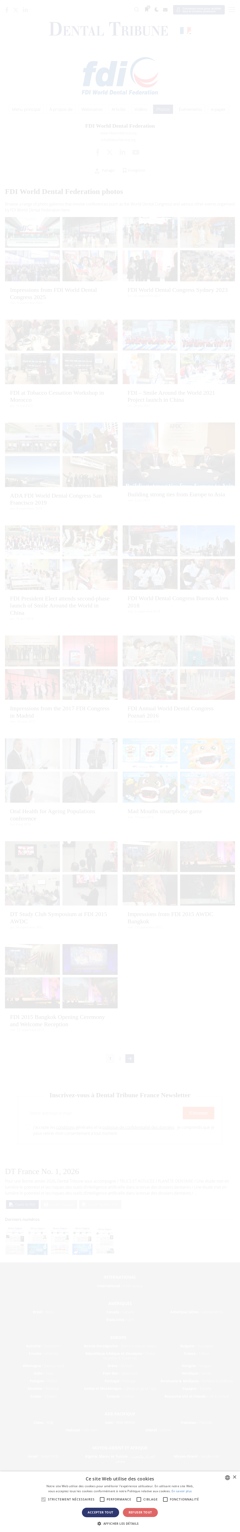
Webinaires (92, 109)
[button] (120, 1523)
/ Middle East (196, 1456)
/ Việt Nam (82, 1430)
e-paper (218, 109)
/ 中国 (43, 1422)
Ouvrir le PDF (22, 1204)
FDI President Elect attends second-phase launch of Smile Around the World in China (60, 605)
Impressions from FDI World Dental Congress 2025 (53, 293)
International (120, 1277)
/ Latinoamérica (196, 1311)
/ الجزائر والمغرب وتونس (120, 1458)
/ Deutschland (43, 1365)
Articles (119, 109)
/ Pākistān (196, 1422)
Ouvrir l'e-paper (59, 1204)
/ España (196, 1388)
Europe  (120, 1337)
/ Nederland (120, 1373)
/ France (196, 1353)
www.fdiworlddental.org (118, 133)
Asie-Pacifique (120, 1414)
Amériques (120, 1303)
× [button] (234, 1477)
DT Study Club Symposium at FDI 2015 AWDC (58, 918)
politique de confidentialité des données (138, 1127)
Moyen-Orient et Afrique (120, 1448)
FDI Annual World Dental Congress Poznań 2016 (171, 712)
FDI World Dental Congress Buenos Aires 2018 (178, 602)
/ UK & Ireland (197, 1396)
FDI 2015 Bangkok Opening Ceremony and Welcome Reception (57, 1020)
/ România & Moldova (197, 1381)
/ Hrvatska (43, 1353)
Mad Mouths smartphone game (165, 811)
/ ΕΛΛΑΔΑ (120, 1365)
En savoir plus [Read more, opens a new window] (182, 1491)
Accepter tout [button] (100, 1512)
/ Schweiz (43, 1396)
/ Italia (43, 1373)
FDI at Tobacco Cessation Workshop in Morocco (57, 396)
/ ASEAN (158, 1430)
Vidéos (141, 109)
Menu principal (26, 109)
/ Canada (120, 1311)
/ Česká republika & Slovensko (120, 1355)
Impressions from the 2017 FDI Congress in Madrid (59, 712)
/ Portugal (120, 1381)
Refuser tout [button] (140, 1512)
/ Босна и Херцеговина (120, 1346)
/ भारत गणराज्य (120, 1422)
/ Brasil (43, 1311)
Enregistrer (136, 170)
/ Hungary (197, 1365)
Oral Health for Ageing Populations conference (52, 815)
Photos (163, 109)
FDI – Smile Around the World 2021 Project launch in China (171, 396)
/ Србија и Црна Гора (120, 1388)
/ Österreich (43, 1346)
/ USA (120, 1319)
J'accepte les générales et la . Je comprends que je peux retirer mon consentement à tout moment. (123, 1130)
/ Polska (43, 1381)
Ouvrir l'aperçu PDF (100, 1204)
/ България (196, 1346)
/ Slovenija (43, 1388)
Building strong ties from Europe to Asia (176, 494)
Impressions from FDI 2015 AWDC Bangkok (170, 918)
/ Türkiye (120, 1396)
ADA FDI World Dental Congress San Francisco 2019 (56, 499)
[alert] (120, 1501)
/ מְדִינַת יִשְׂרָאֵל (43, 1456)
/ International (120, 1285)
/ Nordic (197, 1373)
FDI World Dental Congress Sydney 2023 (178, 290)
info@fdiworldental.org (118, 139)
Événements (190, 109)
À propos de (60, 109)
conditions (65, 1127)
